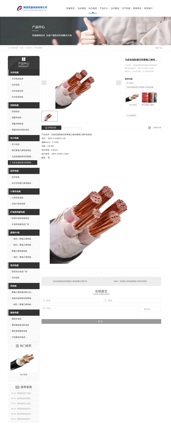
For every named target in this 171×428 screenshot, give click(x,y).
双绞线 (13, 286)
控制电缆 (14, 105)
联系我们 (148, 8)
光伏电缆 (82, 8)
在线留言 (131, 115)
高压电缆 (14, 265)
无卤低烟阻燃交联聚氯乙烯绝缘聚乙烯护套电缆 (141, 87)
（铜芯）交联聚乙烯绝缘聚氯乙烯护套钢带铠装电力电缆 (135, 281)
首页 (22, 48)
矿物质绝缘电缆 (17, 212)
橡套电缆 (14, 312)
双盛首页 (70, 8)
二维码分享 (156, 128)
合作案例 (115, 8)
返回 (158, 48)
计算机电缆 (15, 191)
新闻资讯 (137, 8)
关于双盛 (126, 8)
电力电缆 (93, 8)
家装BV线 (14, 232)
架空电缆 (14, 171)
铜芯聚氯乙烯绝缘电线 (149, 105)
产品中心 (104, 8)
